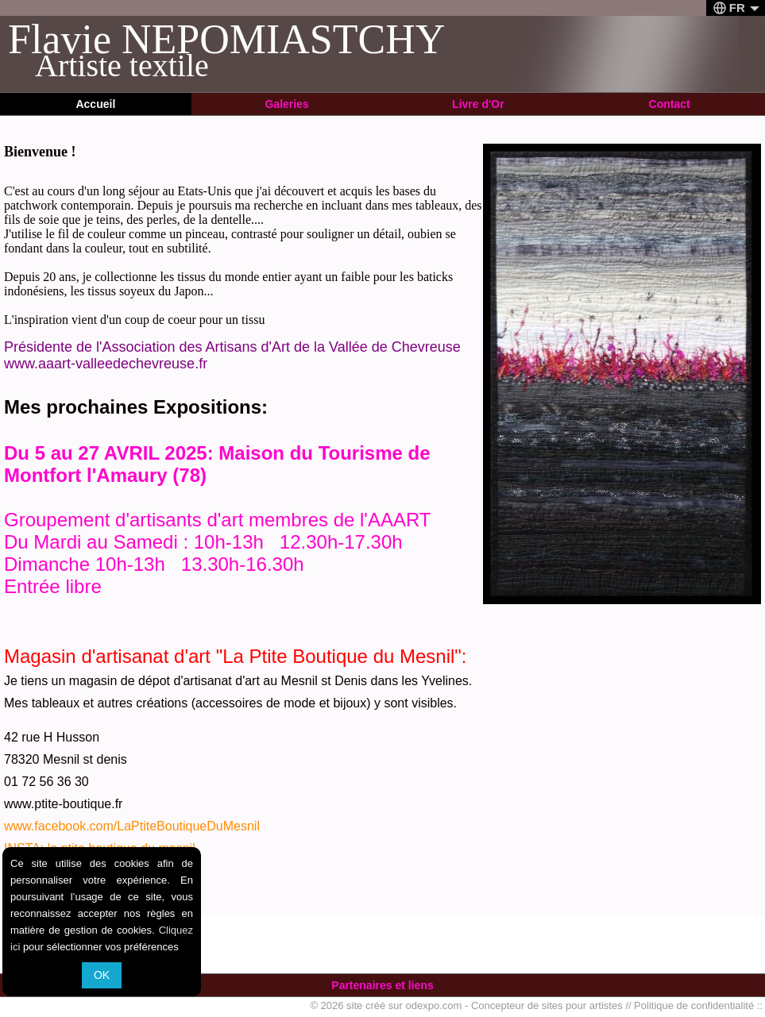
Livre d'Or (478, 104)
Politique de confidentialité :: (698, 1005)
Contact (669, 104)
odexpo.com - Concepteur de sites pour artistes (514, 1005)
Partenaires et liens (382, 985)
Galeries (286, 104)
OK (102, 975)
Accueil (95, 104)
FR (736, 7)
